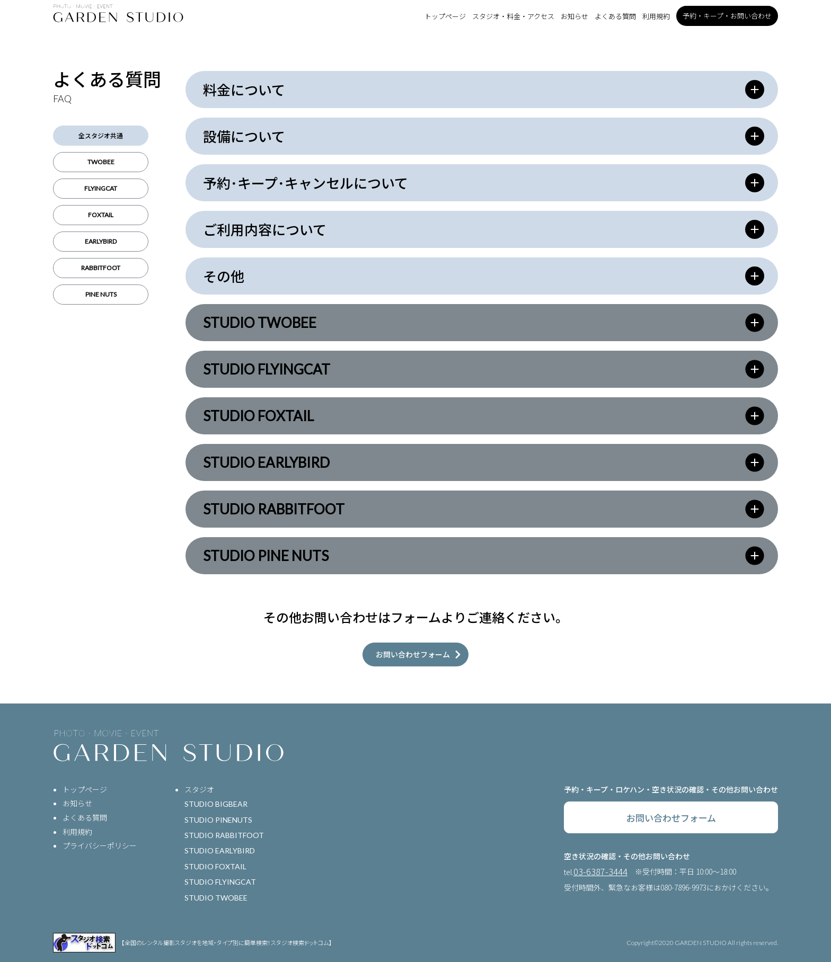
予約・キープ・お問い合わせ (727, 16)
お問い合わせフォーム (671, 817)
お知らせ (574, 16)
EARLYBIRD (101, 241)
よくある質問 (615, 16)
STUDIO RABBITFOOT (224, 835)
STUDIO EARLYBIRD (219, 850)
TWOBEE (100, 162)
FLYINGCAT (100, 188)
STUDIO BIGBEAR (215, 803)
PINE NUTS (101, 294)
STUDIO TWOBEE (215, 897)
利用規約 (656, 16)
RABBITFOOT (100, 268)
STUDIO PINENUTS (218, 819)
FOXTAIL (100, 215)
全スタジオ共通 (100, 135)
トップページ (445, 16)
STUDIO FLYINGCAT (220, 881)
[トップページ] (118, 13)
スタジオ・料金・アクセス (513, 16)
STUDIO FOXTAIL (215, 866)
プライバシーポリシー (100, 845)
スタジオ (199, 789)
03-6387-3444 (600, 871)
